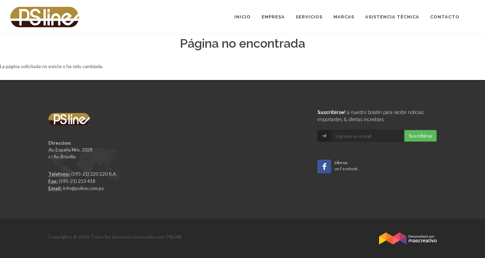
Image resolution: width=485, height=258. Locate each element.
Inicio (242, 16)
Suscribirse (420, 136)
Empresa (273, 16)
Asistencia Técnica (392, 16)
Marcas (343, 16)
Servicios (309, 16)
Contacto (444, 16)
